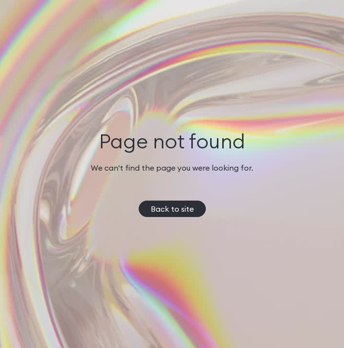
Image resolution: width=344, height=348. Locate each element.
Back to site (172, 209)
